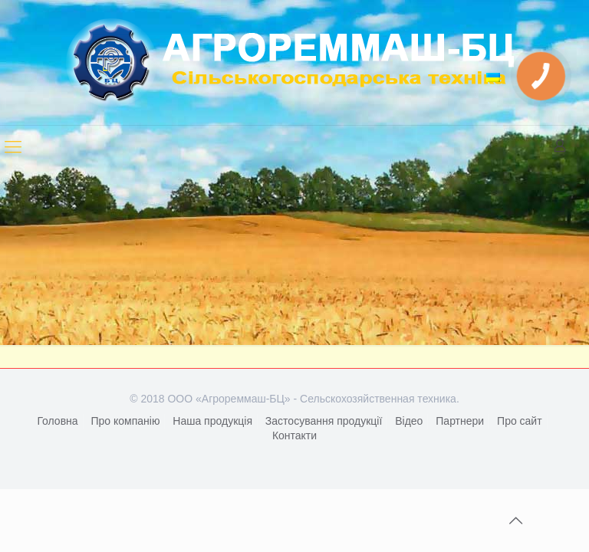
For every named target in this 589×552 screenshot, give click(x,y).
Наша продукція (212, 421)
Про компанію (125, 421)
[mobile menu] (13, 147)
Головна (57, 421)
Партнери (460, 421)
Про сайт (519, 421)
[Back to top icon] (515, 520)
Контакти (294, 435)
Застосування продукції (323, 421)
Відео (409, 421)
